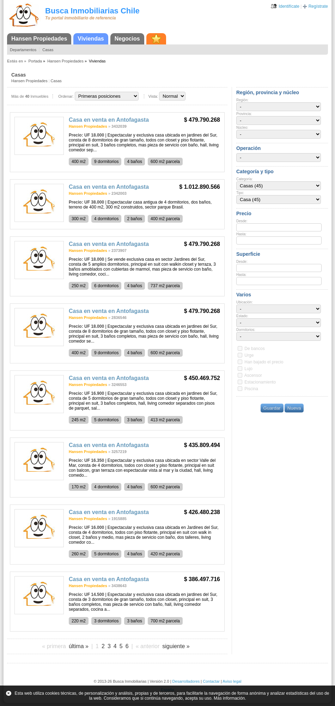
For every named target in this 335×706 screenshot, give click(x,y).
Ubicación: (244, 302)
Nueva (294, 408)
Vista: (153, 96)
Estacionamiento (260, 382)
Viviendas (91, 39)
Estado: (242, 316)
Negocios (127, 39)
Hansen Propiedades (39, 39)
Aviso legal (232, 681)
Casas (47, 50)
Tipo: (240, 193)
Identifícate (289, 6)
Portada (35, 61)
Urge (249, 355)
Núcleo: (242, 127)
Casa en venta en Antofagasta (109, 120)
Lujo (248, 368)
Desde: (242, 221)
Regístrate (318, 6)
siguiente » (175, 646)
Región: (242, 100)
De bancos (254, 348)
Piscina (251, 388)
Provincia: (244, 114)
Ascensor (253, 375)
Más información (229, 698)
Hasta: (241, 234)
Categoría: (244, 179)
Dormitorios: (245, 330)
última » (79, 646)
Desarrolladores (186, 681)
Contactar (211, 681)
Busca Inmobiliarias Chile (92, 10)
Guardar (272, 408)
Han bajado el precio (263, 362)
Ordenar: (65, 96)
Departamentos (23, 50)
